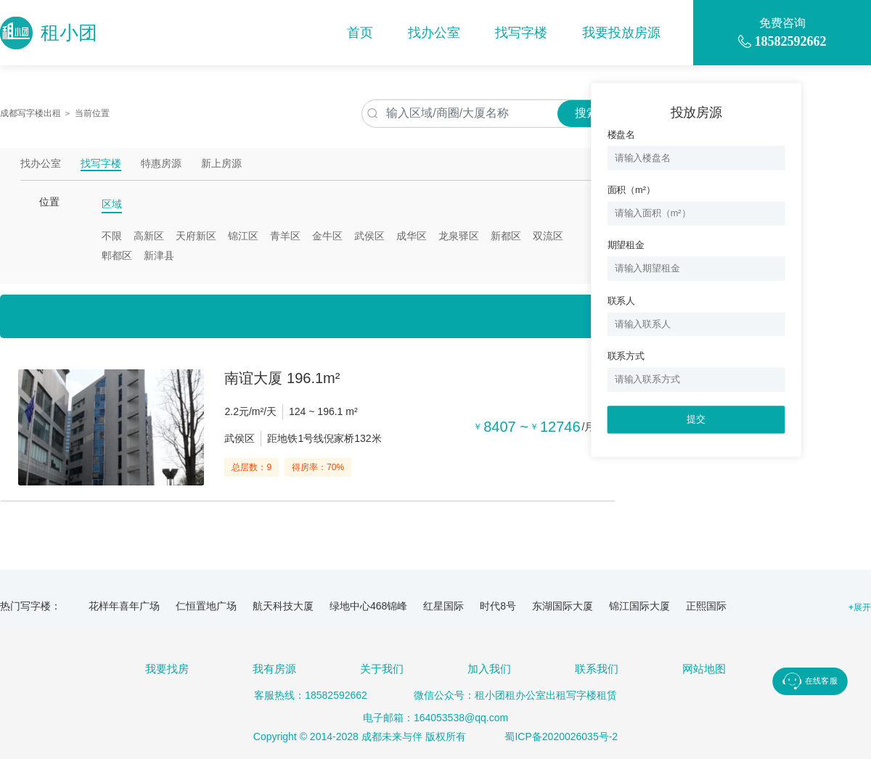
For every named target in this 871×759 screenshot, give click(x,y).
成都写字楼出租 (30, 113)
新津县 (159, 255)
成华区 (411, 236)
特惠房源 (161, 163)
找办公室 (434, 32)
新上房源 (221, 163)
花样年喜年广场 (124, 606)
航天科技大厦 (283, 606)
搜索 (586, 113)
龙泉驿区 (458, 236)
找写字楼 (521, 32)
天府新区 (196, 236)
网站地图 (704, 668)
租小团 (48, 33)
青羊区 (285, 236)
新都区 (506, 236)
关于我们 (382, 668)
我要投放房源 (621, 32)
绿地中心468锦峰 (368, 606)
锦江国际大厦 (639, 606)
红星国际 (443, 606)
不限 (112, 236)
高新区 (149, 236)
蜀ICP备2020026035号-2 (561, 736)
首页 (360, 32)
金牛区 (327, 236)
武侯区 (369, 236)
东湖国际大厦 (562, 606)
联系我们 (596, 668)
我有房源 (274, 668)
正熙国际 (706, 606)
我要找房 (167, 668)
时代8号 (498, 606)
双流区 (548, 236)
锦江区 (243, 236)
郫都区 (117, 255)
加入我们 (489, 668)
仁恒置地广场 (206, 606)
